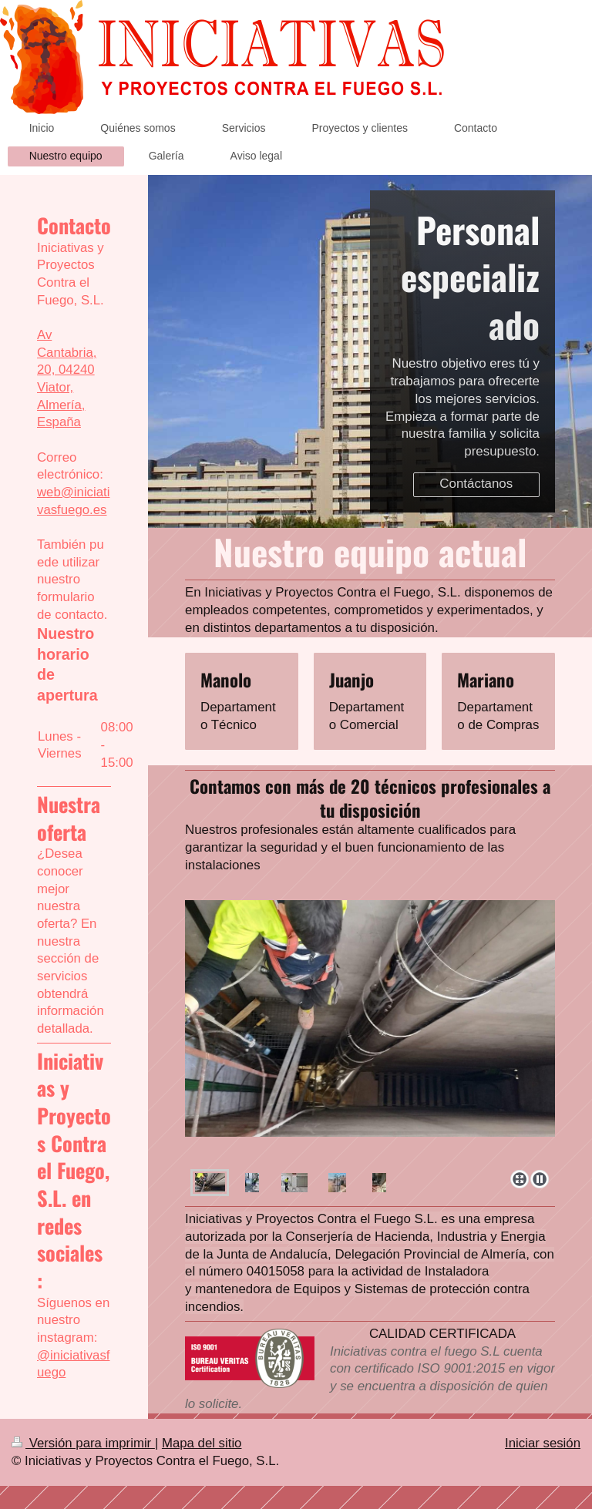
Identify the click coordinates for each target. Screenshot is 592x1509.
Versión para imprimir (83, 1443)
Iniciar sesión (542, 1443)
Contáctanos (476, 483)
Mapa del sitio (202, 1443)
